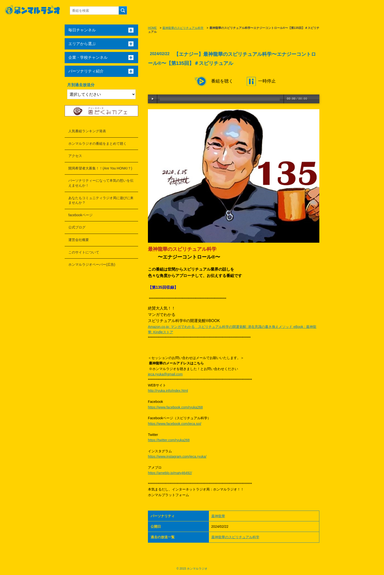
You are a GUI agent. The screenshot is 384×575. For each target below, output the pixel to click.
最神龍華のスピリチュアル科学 (183, 28)
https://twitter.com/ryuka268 (169, 440)
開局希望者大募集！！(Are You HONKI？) (100, 168)
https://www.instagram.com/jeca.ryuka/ (177, 456)
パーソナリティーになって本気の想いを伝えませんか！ (100, 183)
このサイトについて (83, 252)
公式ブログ (76, 227)
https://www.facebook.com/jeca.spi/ (174, 424)
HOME (152, 28)
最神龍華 (218, 516)
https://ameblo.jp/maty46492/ (170, 473)
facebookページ (80, 215)
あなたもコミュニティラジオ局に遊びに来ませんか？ (100, 200)
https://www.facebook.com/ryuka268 (175, 407)
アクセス (75, 156)
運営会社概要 (78, 240)
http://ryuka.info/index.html (168, 391)
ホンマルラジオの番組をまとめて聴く (97, 143)
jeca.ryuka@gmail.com (165, 374)
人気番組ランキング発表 (87, 131)
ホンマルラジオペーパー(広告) (91, 264)
